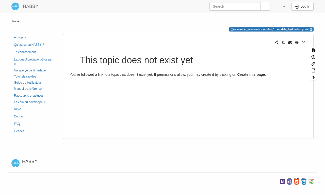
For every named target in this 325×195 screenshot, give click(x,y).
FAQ (17, 124)
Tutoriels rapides (25, 76)
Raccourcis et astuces (28, 95)
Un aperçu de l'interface (30, 70)
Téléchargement (25, 52)
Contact (19, 116)
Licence (19, 131)
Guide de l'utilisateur (27, 82)
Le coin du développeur (29, 102)
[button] (281, 6)
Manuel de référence (28, 89)
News (18, 109)
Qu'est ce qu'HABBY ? (29, 45)
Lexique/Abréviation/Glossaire (33, 62)
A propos (20, 37)
